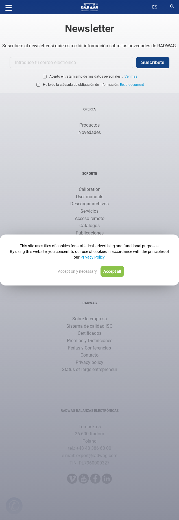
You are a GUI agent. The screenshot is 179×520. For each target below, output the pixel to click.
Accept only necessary (77, 271)
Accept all (112, 271)
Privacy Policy (92, 257)
